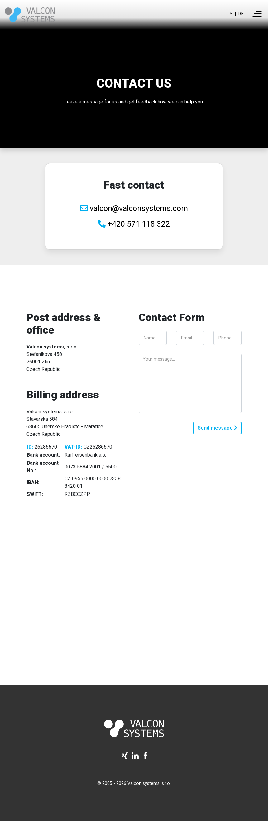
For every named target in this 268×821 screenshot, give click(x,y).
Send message (217, 428)
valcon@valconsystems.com (134, 208)
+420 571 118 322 (134, 223)
